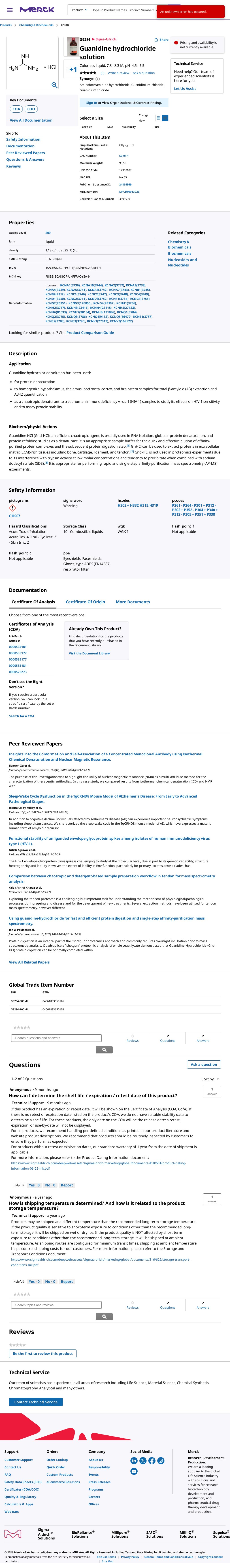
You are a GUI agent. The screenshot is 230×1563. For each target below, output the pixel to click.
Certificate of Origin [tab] (85, 601)
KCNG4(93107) (104, 303)
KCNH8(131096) (103, 312)
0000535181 (18, 647)
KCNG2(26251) (56, 303)
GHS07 (14, 515)
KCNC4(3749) (139, 294)
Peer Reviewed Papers (25, 152)
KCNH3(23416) (77, 307)
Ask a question (204, 1053)
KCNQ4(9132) (98, 316)
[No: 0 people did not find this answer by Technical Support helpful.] (50, 1174)
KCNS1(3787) (142, 316)
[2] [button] (132, 451)
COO (31, 109)
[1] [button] (128, 445)
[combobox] (124, 9)
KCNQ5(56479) (120, 316)
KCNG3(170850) (80, 303)
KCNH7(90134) (79, 312)
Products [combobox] (76, 10)
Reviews (13, 166)
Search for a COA (21, 716)
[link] (179, 253)
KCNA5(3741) (76, 290)
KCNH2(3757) (55, 307)
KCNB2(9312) (55, 294)
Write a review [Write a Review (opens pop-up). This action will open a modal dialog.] (118, 73)
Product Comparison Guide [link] (90, 332)
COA (16, 109)
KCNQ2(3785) (55, 316)
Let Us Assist (185, 88)
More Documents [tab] (133, 601)
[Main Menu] (10, 10)
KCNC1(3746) (76, 294)
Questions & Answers (25, 159)
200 (48, 233)
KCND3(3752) (97, 298)
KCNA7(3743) (119, 290)
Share (161, 39)
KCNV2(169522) (121, 321)
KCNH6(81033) (56, 312)
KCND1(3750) (55, 298)
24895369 (125, 184)
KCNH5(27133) (124, 307)
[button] (212, 1080)
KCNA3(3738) (135, 285)
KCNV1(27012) (97, 321)
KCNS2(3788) (54, 321)
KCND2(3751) (76, 298)
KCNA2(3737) (114, 285)
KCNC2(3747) (97, 294)
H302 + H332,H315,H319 (138, 505)
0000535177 (18, 653)
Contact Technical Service (36, 1378)
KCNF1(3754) (118, 298)
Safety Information (23, 139)
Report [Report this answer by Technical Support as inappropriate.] (67, 1173)
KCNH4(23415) (101, 307)
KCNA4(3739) (55, 290)
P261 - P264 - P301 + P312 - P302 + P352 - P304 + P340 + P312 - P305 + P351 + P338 (195, 510)
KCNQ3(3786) (77, 316)
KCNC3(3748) (118, 294)
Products (6, 25)
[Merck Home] (37, 9)
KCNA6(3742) (97, 290)
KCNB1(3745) (140, 290)
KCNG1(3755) (140, 298)
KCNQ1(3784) (127, 312)
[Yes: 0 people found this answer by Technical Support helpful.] (34, 1174)
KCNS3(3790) (75, 321)
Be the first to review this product (45, 1331)
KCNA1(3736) (70, 285)
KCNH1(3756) (126, 303)
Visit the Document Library (89, 653)
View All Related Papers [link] (29, 962)
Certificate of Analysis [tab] (33, 601)
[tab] (9, 25)
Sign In (91, 102)
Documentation (20, 146)
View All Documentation (31, 120)
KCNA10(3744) (92, 285)
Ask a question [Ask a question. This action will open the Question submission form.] (144, 73)
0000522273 (18, 672)
